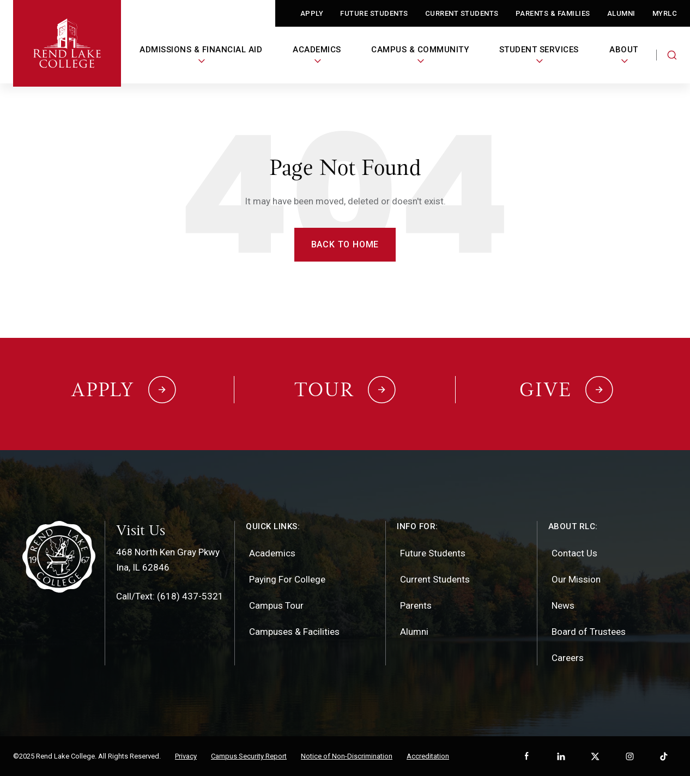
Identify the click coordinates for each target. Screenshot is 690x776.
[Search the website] (672, 55)
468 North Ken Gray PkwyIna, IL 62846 (168, 560)
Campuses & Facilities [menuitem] (294, 631)
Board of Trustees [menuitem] (589, 631)
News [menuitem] (563, 605)
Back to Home (345, 244)
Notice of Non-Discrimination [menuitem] (346, 756)
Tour (324, 390)
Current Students (462, 13)
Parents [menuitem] (416, 605)
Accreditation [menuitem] (428, 756)
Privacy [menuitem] (186, 756)
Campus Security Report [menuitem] (249, 756)
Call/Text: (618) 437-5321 (169, 596)
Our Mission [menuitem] (576, 579)
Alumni (621, 13)
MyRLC (664, 13)
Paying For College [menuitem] (287, 579)
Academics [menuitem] (272, 553)
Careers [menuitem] (568, 657)
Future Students (374, 13)
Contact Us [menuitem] (574, 553)
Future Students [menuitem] (432, 553)
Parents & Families (553, 13)
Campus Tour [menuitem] (276, 605)
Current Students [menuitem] (435, 579)
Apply (312, 13)
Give (545, 390)
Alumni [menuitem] (414, 631)
